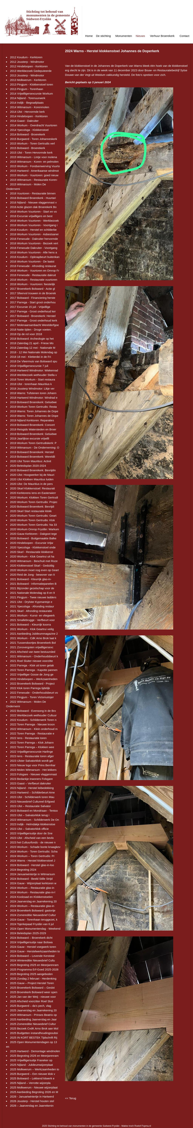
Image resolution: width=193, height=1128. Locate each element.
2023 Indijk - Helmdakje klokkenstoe (32, 824)
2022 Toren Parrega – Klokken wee (32, 747)
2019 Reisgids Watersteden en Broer (33, 429)
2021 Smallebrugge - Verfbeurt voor (32, 620)
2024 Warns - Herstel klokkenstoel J (32, 860)
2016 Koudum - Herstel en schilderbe (33, 229)
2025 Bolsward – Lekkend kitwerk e (32, 1078)
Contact (184, 35)
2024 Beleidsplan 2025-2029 (28, 933)
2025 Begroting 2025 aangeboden (31, 974)
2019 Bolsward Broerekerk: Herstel (32, 452)
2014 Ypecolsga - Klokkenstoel (29, 129)
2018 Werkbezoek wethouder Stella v (33, 375)
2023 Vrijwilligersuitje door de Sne (31, 833)
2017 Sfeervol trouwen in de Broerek (33, 293)
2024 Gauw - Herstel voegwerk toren (33, 946)
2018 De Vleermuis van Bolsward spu (33, 361)
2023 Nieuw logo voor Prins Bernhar (32, 765)
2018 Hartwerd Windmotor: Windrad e (33, 397)
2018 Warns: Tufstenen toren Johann (33, 393)
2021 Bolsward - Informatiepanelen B (33, 583)
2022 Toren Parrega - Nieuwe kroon (32, 724)
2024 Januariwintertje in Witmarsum (32, 874)
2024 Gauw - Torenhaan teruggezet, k (33, 919)
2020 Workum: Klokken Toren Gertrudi (34, 497)
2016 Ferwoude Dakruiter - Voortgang (33, 247)
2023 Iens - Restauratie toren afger (32, 756)
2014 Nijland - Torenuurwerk (27, 98)
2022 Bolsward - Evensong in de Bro (33, 710)
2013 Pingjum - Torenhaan (26, 89)
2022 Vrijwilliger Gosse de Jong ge (31, 674)
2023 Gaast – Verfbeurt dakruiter (30, 783)
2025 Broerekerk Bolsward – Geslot (32, 987)
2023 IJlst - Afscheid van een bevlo (32, 837)
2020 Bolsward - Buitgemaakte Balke (33, 538)
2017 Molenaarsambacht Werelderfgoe (34, 325)
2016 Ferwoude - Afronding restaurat (33, 266)
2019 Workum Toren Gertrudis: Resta (33, 406)
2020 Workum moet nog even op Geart (34, 570)
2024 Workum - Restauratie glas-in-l (32, 892)
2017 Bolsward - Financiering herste (32, 297)
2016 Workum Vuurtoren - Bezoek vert (34, 243)
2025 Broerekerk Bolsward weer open (33, 992)
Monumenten (123, 35)
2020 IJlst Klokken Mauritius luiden (32, 479)
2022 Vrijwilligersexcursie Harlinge (31, 751)
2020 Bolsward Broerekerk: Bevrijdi (32, 506)
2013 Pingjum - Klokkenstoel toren (31, 84)
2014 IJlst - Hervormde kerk (27, 111)
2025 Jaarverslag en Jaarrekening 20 (33, 1010)
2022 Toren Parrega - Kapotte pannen (33, 670)
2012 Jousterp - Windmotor (27, 61)
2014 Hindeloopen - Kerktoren (29, 116)
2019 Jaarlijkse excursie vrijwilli (29, 438)
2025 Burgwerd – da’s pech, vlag (30, 1005)
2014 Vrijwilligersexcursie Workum (31, 93)
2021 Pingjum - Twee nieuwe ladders (33, 597)
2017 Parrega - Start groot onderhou (33, 302)
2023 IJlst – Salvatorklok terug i (29, 815)
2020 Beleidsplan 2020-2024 (28, 465)
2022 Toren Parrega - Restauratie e (32, 733)
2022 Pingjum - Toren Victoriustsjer (32, 697)
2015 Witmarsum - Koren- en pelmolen (34, 161)
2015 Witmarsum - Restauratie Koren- (34, 179)
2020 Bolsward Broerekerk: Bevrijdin (33, 470)
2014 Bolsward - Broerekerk (27, 134)
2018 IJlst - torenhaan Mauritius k (31, 384)
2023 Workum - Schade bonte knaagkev (35, 847)
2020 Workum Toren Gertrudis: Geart (33, 515)
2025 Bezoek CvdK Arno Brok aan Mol (34, 1028)
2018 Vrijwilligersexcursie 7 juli (29, 365)
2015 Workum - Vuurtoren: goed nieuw (34, 175)
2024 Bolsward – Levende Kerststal (32, 955)
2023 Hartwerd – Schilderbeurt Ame (32, 792)
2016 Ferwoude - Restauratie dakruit (33, 275)
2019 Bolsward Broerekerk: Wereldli (32, 456)
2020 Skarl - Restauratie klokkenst (31, 552)
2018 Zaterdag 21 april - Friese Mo (32, 343)
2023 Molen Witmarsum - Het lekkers (33, 769)
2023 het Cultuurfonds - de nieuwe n (33, 842)
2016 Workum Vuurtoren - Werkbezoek (34, 220)
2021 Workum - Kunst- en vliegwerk (32, 615)
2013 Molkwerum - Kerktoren (28, 80)
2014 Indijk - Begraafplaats (27, 102)
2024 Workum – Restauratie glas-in (32, 887)
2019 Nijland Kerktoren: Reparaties (32, 420)
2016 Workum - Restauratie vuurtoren (33, 279)
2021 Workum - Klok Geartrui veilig (32, 629)
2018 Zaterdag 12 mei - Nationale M (32, 347)
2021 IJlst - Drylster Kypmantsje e (31, 601)
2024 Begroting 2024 (23, 869)
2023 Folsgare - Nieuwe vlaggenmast (33, 774)
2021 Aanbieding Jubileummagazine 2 (34, 633)
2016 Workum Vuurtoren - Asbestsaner (34, 234)
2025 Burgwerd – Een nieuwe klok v (32, 1073)
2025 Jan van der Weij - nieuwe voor (33, 996)
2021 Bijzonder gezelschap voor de (32, 588)
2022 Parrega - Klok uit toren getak (32, 665)
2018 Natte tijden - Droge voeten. (31, 329)
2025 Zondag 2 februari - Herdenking (33, 978)
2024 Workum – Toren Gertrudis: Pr (32, 856)
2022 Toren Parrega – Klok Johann (32, 742)
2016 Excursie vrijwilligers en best (31, 216)
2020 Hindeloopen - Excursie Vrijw (31, 542)
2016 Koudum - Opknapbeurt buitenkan (35, 257)
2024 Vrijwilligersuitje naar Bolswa (31, 942)
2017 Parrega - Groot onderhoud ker (33, 311)
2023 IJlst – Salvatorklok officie (29, 828)
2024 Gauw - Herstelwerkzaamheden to (35, 951)
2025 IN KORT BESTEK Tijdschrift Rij (33, 1037)
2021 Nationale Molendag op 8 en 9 (32, 592)
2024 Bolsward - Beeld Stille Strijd (31, 878)
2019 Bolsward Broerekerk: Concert (32, 424)
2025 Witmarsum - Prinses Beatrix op (33, 1014)
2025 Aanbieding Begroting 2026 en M (34, 1092)
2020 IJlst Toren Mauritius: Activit (30, 461)
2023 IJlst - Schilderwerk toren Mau (32, 797)
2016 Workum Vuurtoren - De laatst (32, 261)
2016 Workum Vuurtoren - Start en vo (33, 211)
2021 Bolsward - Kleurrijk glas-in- (30, 579)
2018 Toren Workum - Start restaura (32, 379)
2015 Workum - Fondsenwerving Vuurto (35, 166)
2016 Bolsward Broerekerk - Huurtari (33, 198)
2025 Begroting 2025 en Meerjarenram (34, 965)
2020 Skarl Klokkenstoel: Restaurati (32, 488)
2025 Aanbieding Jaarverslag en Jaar (33, 1019)
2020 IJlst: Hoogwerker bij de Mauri (32, 474)
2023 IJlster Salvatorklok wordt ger (31, 760)
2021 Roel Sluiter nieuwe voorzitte (31, 660)
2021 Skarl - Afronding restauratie (31, 611)
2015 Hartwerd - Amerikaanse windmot (34, 170)
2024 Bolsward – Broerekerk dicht (31, 937)
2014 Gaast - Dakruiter (24, 120)
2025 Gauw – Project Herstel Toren (32, 983)
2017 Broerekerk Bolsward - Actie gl (32, 288)
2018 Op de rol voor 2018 (26, 334)
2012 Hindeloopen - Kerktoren (29, 66)
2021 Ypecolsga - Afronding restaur (32, 606)
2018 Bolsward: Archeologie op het (32, 338)
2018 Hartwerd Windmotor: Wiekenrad (34, 370)
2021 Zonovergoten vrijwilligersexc (31, 647)
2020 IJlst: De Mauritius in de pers (31, 483)
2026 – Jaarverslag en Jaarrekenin (32, 1105)
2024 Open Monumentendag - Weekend (35, 928)
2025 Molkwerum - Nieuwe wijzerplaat (34, 1087)
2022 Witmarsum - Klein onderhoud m (34, 729)
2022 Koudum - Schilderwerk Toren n (33, 719)
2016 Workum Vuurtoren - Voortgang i (33, 225)
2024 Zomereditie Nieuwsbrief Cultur (33, 915)
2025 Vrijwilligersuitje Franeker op (31, 1060)
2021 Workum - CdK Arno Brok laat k (33, 638)
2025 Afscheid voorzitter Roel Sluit (31, 1001)
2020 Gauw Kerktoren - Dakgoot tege (33, 533)
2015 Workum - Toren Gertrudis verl (32, 143)
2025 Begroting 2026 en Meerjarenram (34, 1055)
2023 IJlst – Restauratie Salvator (30, 806)
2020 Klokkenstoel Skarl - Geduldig (32, 565)
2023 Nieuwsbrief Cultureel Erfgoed (32, 801)
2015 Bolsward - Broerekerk (27, 148)
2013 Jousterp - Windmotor (27, 75)
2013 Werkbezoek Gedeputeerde (31, 70)
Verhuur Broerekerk (162, 35)
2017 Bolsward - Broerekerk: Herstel (33, 316)
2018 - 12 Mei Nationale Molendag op (33, 352)
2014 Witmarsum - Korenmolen (29, 107)
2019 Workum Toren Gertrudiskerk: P (33, 443)
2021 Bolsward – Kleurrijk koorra (30, 624)
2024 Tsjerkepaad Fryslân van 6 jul (32, 924)
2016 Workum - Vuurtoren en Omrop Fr (34, 270)
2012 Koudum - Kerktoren (26, 57)
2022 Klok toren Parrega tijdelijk (30, 688)
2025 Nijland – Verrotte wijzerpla (30, 1083)
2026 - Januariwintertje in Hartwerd (32, 1096)
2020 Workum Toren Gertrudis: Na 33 (33, 524)
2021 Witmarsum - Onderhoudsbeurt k (34, 656)
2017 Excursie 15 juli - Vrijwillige (30, 306)
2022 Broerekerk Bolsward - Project (32, 683)
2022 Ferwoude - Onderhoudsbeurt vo (34, 692)
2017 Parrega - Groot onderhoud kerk (33, 320)
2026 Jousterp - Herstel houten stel (32, 1101)
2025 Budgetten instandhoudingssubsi (34, 1033)
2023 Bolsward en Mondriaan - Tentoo (34, 810)
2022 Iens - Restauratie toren (28, 738)
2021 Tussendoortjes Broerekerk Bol (33, 642)
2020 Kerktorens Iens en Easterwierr (33, 493)
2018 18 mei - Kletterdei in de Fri (30, 356)
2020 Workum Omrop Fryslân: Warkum (34, 529)
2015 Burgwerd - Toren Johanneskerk (33, 139)
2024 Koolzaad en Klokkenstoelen (31, 896)
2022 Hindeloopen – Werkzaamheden (33, 679)
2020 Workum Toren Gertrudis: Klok (32, 520)
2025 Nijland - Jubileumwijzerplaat (31, 1064)
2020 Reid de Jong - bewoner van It (32, 574)
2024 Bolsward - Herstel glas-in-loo (32, 865)
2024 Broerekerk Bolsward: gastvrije (32, 910)
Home (89, 35)
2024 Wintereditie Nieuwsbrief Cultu (32, 960)
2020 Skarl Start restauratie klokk (31, 511)
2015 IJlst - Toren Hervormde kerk (31, 152)
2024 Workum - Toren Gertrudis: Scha (33, 851)
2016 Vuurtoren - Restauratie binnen (33, 193)
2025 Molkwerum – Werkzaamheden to (34, 1069)
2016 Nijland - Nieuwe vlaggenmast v (33, 202)
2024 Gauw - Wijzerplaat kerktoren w (33, 883)
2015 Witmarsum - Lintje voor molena (33, 157)
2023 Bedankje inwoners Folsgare (31, 778)
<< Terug (70, 1098)
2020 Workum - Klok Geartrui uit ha (32, 556)
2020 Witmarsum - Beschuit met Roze (34, 561)
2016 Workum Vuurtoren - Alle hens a (33, 252)
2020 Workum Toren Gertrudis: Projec (33, 502)
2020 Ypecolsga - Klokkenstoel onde (33, 547)
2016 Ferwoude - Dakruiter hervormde (34, 238)
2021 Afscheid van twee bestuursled (32, 651)
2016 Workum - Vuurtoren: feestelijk (32, 284)
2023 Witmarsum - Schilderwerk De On (34, 819)
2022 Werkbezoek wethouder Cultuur (33, 715)
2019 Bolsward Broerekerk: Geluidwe (33, 402)
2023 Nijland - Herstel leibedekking (32, 788)
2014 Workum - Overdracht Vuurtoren (33, 125)
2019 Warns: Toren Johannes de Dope (34, 411)
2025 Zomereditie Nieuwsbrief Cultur (33, 1024)
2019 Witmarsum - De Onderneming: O (34, 447)
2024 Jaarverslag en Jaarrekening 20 (33, 901)
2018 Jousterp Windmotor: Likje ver (32, 388)
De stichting (103, 35)
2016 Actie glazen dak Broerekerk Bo (33, 207)
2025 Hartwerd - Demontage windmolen (35, 1051)
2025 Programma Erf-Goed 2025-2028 (34, 969)
